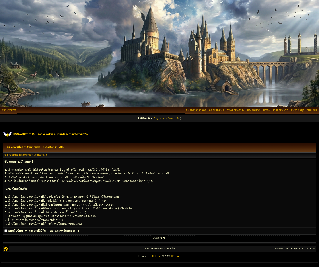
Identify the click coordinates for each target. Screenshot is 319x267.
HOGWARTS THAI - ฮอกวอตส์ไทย (33, 134)
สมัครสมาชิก (172, 118)
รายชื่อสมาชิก (280, 110)
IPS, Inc (175, 256)
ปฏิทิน (266, 110)
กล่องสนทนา (216, 110)
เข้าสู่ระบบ (158, 118)
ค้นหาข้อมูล (297, 110)
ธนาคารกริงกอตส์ (196, 110)
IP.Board (156, 256)
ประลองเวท (253, 110)
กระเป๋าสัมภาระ (235, 110)
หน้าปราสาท (9, 110)
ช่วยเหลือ (312, 110)
